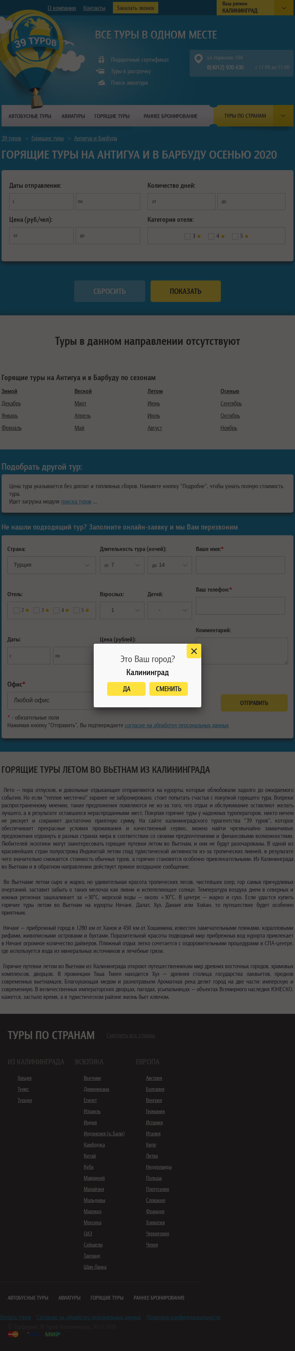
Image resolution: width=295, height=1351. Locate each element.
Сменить (169, 689)
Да (126, 689)
